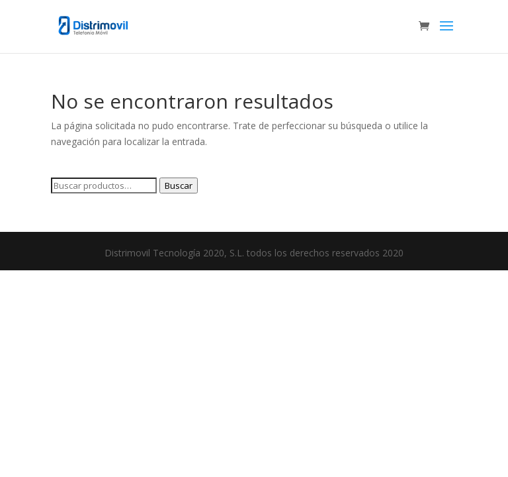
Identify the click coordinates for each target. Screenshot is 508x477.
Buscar (178, 185)
